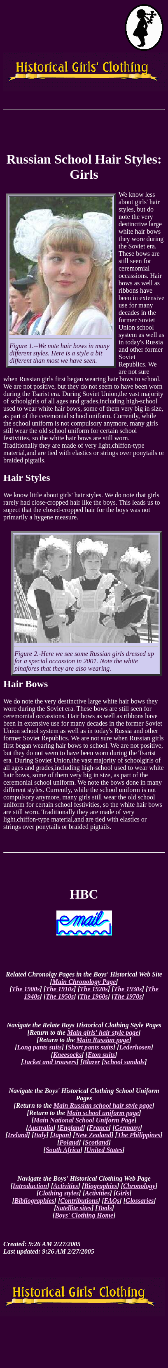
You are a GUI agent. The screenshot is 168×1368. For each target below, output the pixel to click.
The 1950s (60, 996)
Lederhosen (135, 1047)
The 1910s (60, 989)
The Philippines (138, 1134)
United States (104, 1149)
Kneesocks (67, 1054)
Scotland (97, 1142)
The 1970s (128, 996)
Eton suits (101, 1054)
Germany (127, 1127)
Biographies (100, 1185)
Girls (122, 1193)
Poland (69, 1142)
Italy (40, 1134)
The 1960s (94, 996)
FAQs (112, 1200)
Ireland (18, 1134)
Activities (65, 1185)
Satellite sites (73, 1207)
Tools (105, 1207)
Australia (40, 1127)
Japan (60, 1134)
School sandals (124, 1061)
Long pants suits (39, 1047)
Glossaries (140, 1200)
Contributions (79, 1200)
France (99, 1127)
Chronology (139, 1185)
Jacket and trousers (50, 1061)
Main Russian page (103, 1039)
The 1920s (94, 989)
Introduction (30, 1185)
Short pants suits (90, 1047)
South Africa (63, 1149)
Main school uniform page (103, 1112)
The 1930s (128, 989)
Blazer (91, 1061)
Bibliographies (34, 1200)
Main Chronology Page (84, 981)
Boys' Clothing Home (84, 1215)
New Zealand (93, 1134)
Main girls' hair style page (102, 1032)
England (71, 1127)
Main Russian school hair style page (103, 1105)
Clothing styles (59, 1193)
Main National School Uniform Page (84, 1120)
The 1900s (26, 989)
